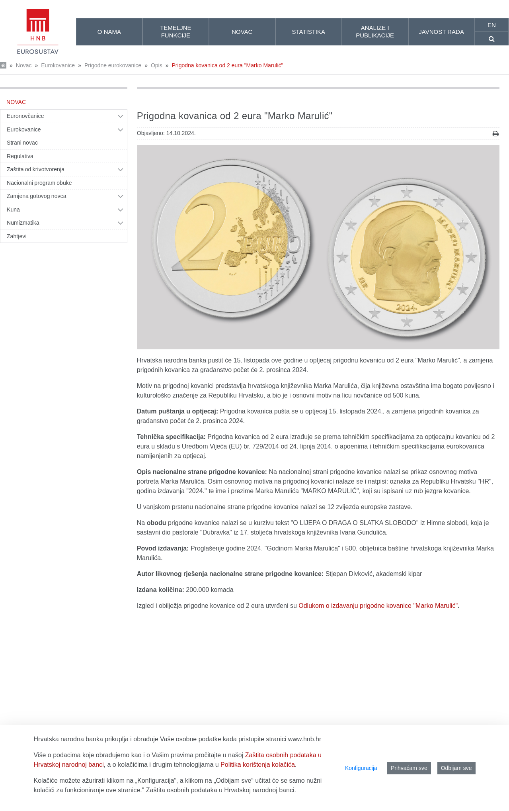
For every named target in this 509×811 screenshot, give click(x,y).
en (492, 25)
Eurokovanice (58, 65)
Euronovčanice (25, 116)
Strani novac (22, 142)
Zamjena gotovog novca (36, 196)
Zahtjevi (17, 236)
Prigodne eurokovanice (112, 65)
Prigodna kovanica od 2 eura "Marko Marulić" (227, 65)
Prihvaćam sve (409, 768)
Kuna (13, 209)
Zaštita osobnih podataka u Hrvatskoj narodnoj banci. (221, 790)
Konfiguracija (361, 768)
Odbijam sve (456, 768)
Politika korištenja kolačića (257, 764)
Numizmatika (23, 222)
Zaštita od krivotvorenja (35, 169)
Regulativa (20, 156)
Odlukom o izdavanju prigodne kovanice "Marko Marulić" (378, 605)
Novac (24, 65)
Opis (156, 65)
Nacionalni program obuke (39, 183)
